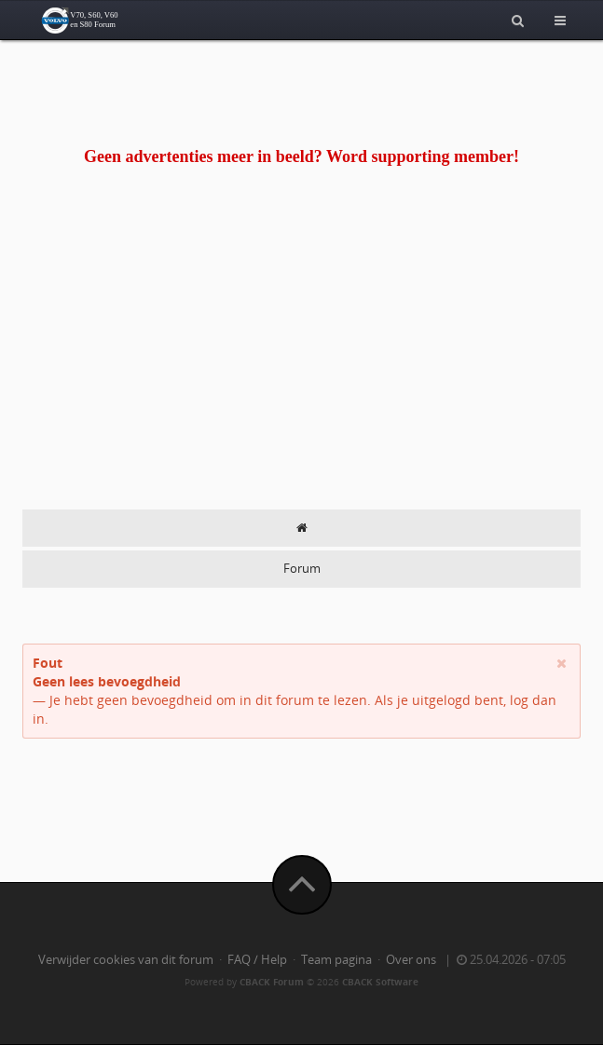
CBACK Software (380, 981)
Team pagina (336, 960)
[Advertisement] (301, 369)
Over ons (411, 960)
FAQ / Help (257, 960)
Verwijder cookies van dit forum (125, 960)
